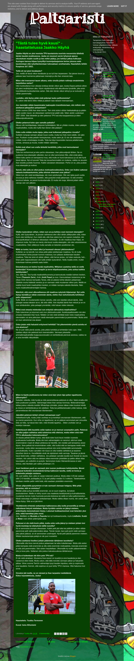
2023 (98, 192)
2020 (98, 211)
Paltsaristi (67, 18)
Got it (124, 6)
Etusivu (51, 641)
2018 (98, 218)
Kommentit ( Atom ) (27, 647)
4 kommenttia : (45, 633)
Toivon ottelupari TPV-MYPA (109, 97)
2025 (98, 185)
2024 (98, 189)
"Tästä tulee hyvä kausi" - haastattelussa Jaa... (106, 205)
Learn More (113, 6)
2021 (98, 198)
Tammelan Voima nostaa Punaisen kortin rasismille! (109, 157)
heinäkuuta (102, 201)
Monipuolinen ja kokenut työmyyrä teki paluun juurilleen (110, 136)
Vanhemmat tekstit (78, 641)
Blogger (73, 656)
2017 (98, 221)
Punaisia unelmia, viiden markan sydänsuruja (109, 75)
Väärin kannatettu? (110, 115)
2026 (98, 182)
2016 (98, 224)
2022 (98, 195)
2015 (98, 228)
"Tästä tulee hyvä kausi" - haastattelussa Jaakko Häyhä (42, 45)
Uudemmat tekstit (25, 641)
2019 (98, 214)
